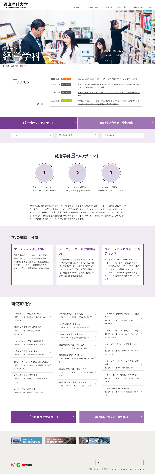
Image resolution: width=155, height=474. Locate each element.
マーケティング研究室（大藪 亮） (31, 316)
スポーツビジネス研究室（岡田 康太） (122, 377)
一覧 (40, 104)
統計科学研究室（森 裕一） (76, 358)
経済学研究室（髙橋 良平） (30, 390)
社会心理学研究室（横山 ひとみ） (76, 371)
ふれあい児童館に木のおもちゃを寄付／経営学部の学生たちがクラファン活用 (107, 79)
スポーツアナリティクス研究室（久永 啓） (122, 349)
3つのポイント (20, 135)
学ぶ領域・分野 (66, 135)
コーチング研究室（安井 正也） (122, 391)
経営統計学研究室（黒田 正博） (73, 346)
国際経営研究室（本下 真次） (75, 315)
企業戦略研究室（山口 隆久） (29, 353)
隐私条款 (97, 469)
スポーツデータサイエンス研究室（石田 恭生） (122, 364)
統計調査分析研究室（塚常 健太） (76, 384)
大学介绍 (75, 7)
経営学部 (14, 66)
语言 (150, 7)
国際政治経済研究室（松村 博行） (31, 330)
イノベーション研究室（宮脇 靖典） (30, 342)
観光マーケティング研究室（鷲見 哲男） (31, 364)
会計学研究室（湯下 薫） (74, 325)
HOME (6, 66)
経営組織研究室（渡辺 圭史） (31, 378)
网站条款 (105, 469)
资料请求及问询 (138, 7)
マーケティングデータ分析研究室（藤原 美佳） (122, 318)
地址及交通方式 (122, 7)
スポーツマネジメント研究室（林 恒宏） (122, 333)
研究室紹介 (109, 135)
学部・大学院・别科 (90, 7)
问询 (90, 469)
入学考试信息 (107, 7)
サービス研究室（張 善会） (75, 336)
